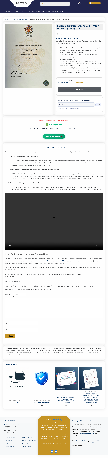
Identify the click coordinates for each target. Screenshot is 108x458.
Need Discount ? (79, 82)
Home (6, 19)
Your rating (9, 294)
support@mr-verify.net (11, 430)
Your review (9, 297)
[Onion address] (76, 104)
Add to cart (79, 89)
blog (61, 11)
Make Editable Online (44, 11)
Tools (17, 11)
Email (7, 329)
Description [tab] (51, 147)
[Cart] (80, 3)
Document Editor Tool (27, 11)
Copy (98, 104)
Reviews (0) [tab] (61, 147)
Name (7, 323)
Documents (8, 11)
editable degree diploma (19, 19)
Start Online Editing (54, 136)
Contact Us (55, 11)
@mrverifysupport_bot (11, 425)
